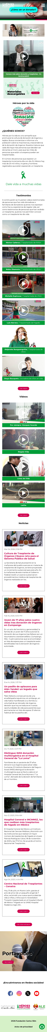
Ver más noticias (23, 924)
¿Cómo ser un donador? (23, 9)
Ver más (23, 389)
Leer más (23, 586)
